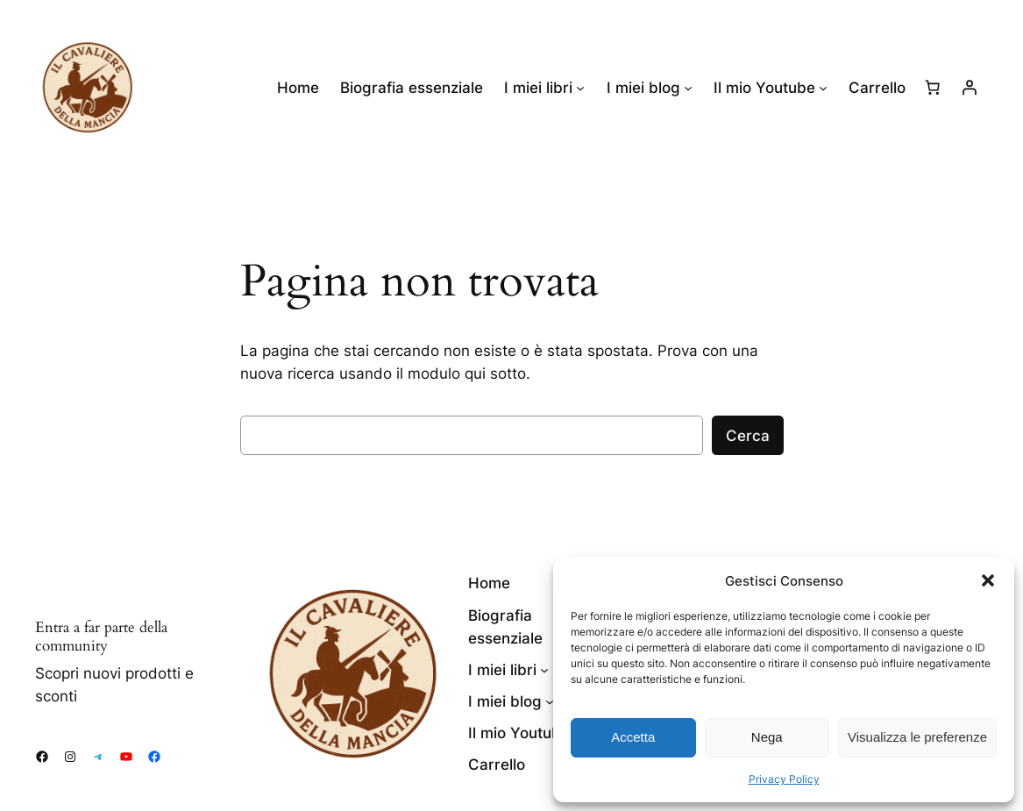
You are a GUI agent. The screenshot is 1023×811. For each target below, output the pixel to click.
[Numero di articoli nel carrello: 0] (932, 87)
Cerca (748, 436)
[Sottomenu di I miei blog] (688, 87)
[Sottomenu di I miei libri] (580, 87)
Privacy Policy (784, 779)
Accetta (633, 736)
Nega (767, 736)
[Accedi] (969, 87)
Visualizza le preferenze (917, 736)
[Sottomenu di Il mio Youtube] (823, 87)
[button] (988, 580)
